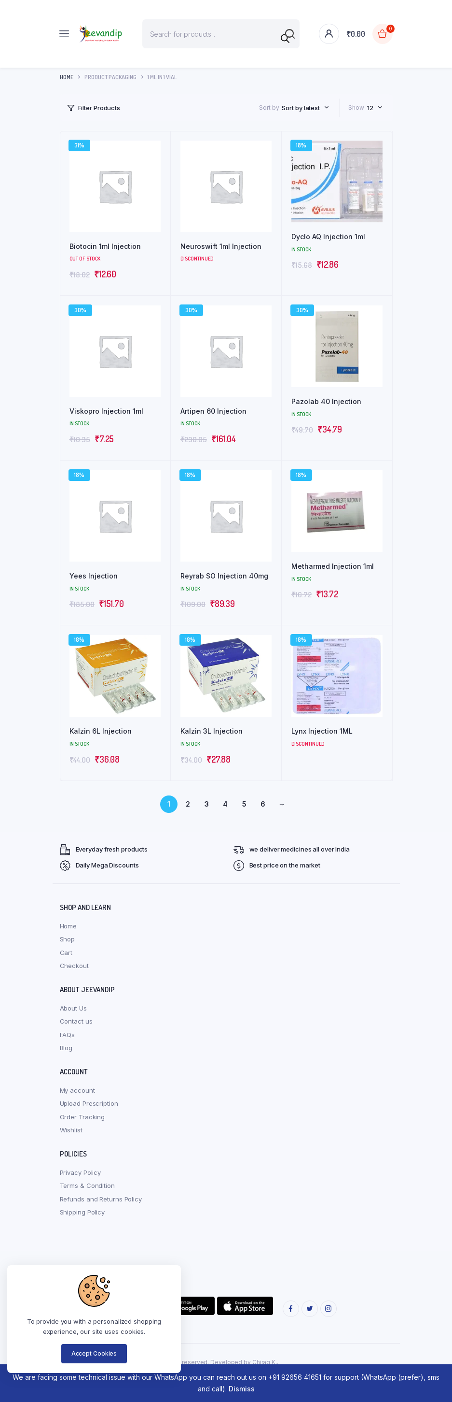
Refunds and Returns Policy (101, 1199)
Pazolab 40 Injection (326, 401)
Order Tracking (82, 1117)
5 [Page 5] (244, 804)
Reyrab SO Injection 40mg (224, 576)
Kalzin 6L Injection (100, 731)
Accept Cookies (94, 1353)
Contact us (76, 1021)
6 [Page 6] (262, 804)
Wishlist (71, 1130)
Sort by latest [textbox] (301, 108)
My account (77, 1090)
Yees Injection (93, 576)
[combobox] (305, 108)
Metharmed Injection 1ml (332, 566)
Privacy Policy (80, 1172)
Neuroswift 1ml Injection (220, 246)
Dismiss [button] (242, 1389)
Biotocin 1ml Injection (105, 246)
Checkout (74, 965)
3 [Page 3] (207, 804)
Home (66, 77)
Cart (66, 952)
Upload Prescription (89, 1103)
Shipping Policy (82, 1212)
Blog (66, 1048)
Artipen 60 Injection (213, 411)
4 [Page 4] (225, 804)
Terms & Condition (87, 1185)
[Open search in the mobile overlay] (220, 33)
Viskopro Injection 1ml (106, 411)
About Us (73, 1008)
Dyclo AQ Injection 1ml (328, 236)
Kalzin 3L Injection (211, 731)
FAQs (67, 1035)
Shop (67, 939)
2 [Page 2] (188, 804)
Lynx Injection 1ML (322, 731)
